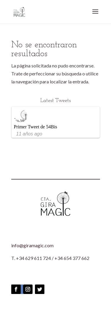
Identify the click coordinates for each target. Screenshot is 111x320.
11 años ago (29, 133)
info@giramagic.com (32, 245)
